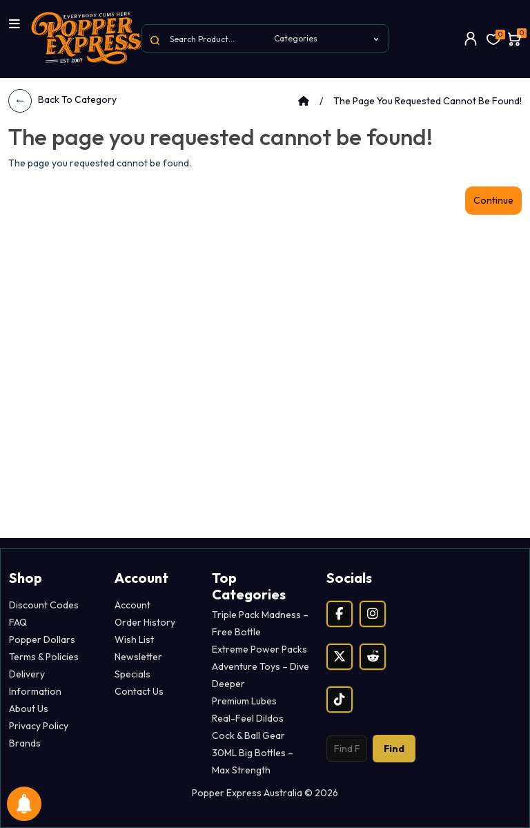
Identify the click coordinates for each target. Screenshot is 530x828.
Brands (25, 743)
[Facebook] (339, 614)
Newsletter (138, 657)
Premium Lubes (244, 701)
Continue (493, 200)
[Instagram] (373, 614)
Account (132, 605)
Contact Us (139, 691)
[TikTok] (339, 699)
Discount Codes (44, 605)
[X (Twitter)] (339, 657)
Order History (145, 622)
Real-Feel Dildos (248, 718)
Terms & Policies (44, 657)
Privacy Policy (38, 726)
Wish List (134, 639)
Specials (132, 674)
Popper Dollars (42, 639)
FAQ (18, 622)
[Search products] (346, 748)
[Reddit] (373, 657)
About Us (28, 708)
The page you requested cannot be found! (427, 101)
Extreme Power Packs (259, 649)
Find (394, 748)
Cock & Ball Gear (248, 735)
